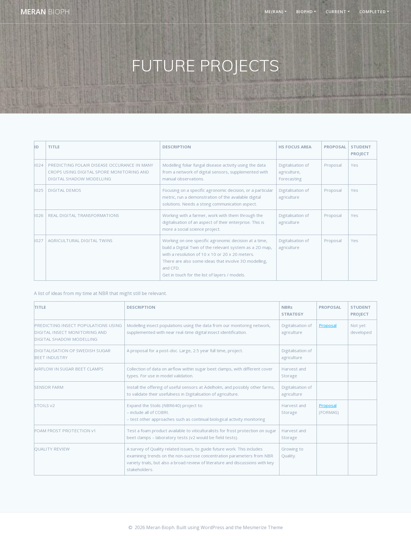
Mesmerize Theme (263, 527)
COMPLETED (372, 11)
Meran (45, 11)
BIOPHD (304, 11)
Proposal (328, 325)
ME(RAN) (274, 11)
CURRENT (336, 11)
